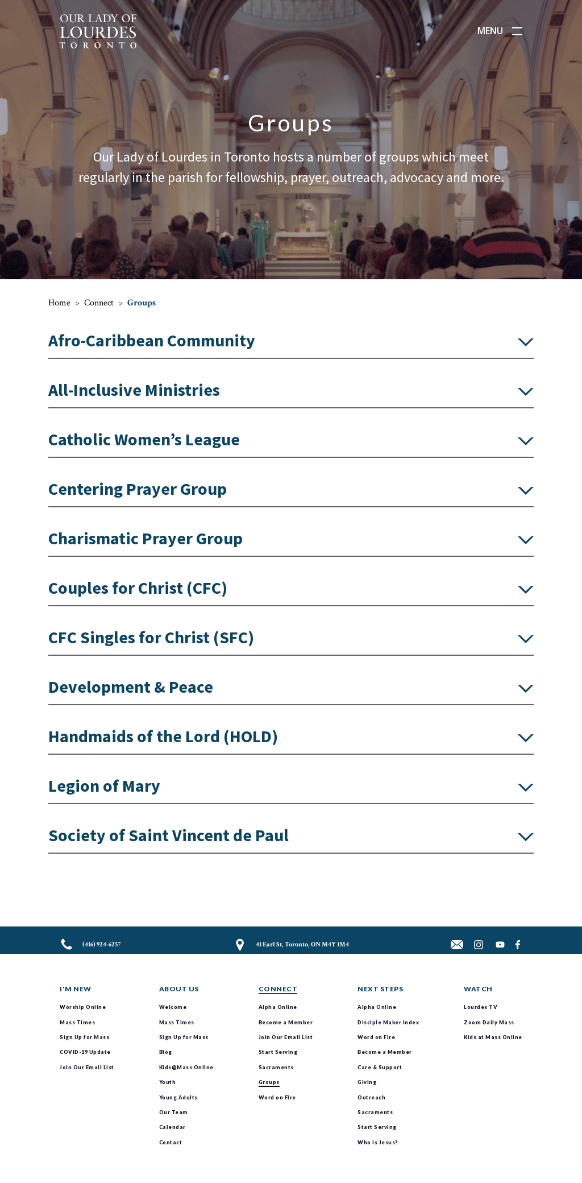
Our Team (173, 1112)
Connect (99, 303)
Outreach (371, 1097)
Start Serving (278, 1052)
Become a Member (286, 1022)
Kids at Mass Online (493, 1037)
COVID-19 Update (85, 1052)
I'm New (76, 989)
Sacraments (276, 1067)
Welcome (173, 1007)
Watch (478, 989)
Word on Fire (277, 1097)
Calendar (172, 1127)
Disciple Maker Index (388, 1022)
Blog (165, 1052)
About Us (179, 989)
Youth (167, 1082)
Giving (366, 1082)
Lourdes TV (480, 1007)
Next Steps (380, 989)
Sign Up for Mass (84, 1037)
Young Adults (178, 1097)
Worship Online (83, 1007)
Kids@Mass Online (186, 1067)
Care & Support (379, 1067)
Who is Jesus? (377, 1142)
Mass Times (77, 1022)
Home (59, 303)
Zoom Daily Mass (489, 1022)
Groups (269, 1082)
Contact (170, 1142)
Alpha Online (278, 1007)
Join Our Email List (87, 1067)
